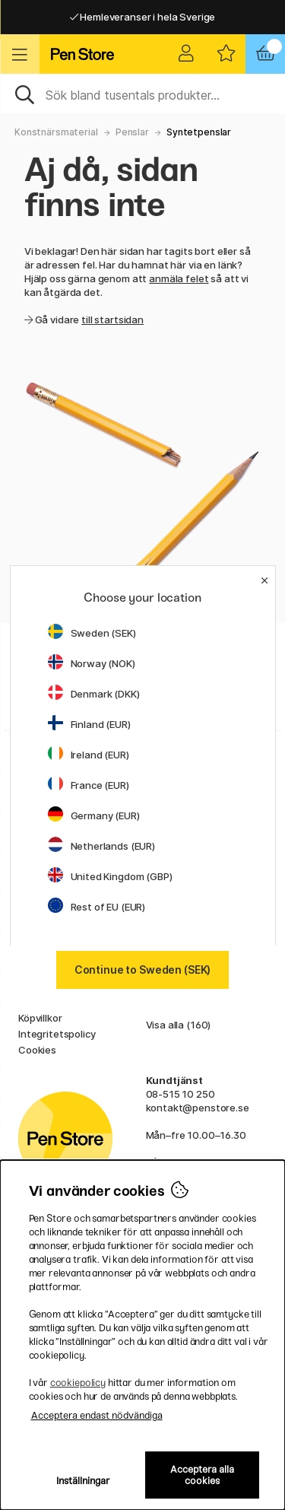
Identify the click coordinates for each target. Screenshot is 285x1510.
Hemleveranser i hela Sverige (143, 17)
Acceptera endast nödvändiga (97, 1415)
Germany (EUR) (94, 815)
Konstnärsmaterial (56, 132)
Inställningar (83, 1480)
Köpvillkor (40, 1018)
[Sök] (142, 93)
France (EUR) (88, 785)
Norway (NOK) (91, 663)
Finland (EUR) (89, 724)
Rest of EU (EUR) (97, 907)
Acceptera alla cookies (202, 1475)
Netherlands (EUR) (102, 846)
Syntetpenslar (198, 132)
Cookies (37, 1050)
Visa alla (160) (178, 1025)
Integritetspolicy (57, 1034)
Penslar (132, 132)
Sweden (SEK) (92, 633)
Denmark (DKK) (94, 694)
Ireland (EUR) (88, 755)
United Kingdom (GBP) (110, 876)
